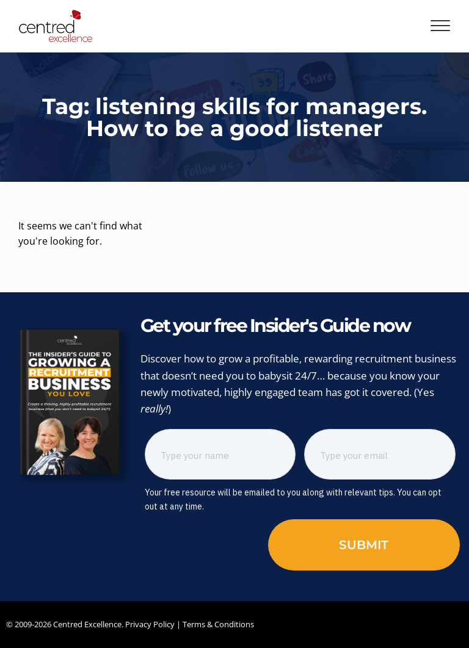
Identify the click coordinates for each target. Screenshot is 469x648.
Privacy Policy (150, 624)
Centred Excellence (87, 624)
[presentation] (215, 543)
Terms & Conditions (218, 624)
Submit (363, 545)
